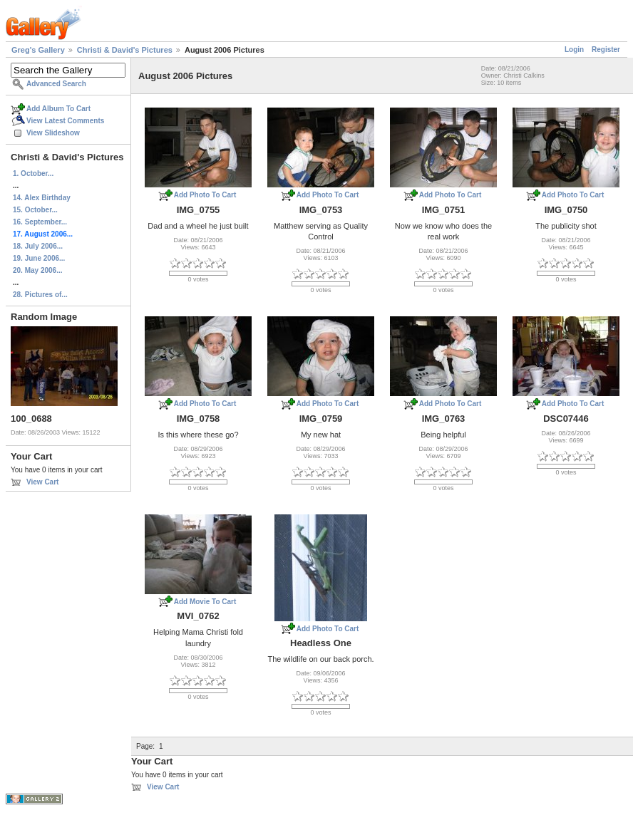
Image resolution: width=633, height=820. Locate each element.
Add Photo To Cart (205, 195)
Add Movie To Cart (205, 602)
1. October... (33, 173)
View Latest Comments (65, 121)
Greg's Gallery (38, 50)
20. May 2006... (38, 270)
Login (574, 49)
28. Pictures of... (40, 295)
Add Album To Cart (58, 109)
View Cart (42, 482)
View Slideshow (53, 133)
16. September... (40, 222)
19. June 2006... (39, 258)
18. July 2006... (38, 246)
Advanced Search (56, 84)
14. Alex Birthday (42, 198)
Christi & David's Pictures (125, 50)
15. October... (35, 210)
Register (606, 49)
